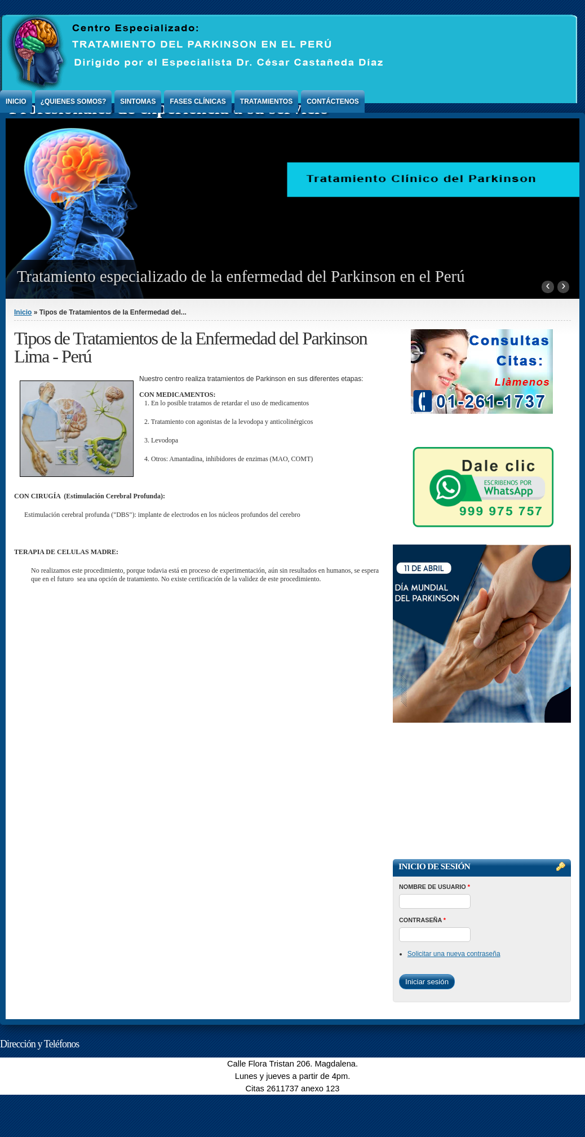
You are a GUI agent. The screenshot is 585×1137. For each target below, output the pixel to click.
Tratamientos (266, 101)
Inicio (16, 101)
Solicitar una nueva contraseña (453, 954)
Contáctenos (333, 101)
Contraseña (422, 920)
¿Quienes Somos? (74, 101)
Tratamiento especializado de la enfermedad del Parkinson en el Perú (241, 276)
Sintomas (138, 101)
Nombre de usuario (434, 886)
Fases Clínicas (197, 101)
